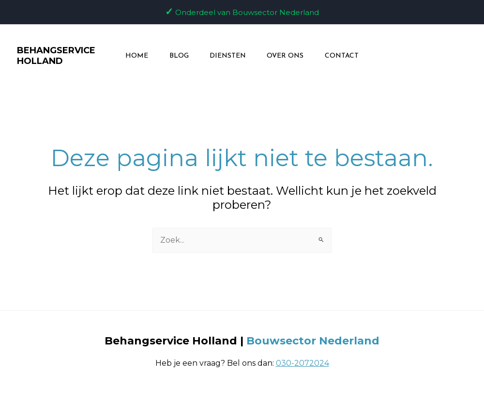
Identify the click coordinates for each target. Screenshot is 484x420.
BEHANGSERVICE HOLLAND (50, 55)
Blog (175, 56)
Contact (348, 56)
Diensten (228, 56)
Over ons (288, 56)
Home (130, 56)
